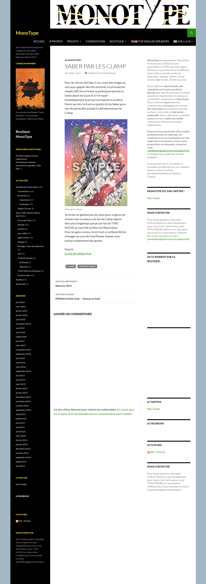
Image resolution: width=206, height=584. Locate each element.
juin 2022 (20, 302)
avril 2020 (20, 319)
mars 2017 (21, 345)
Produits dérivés (25, 258)
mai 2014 (20, 427)
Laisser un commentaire (102, 73)
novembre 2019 (23, 323)
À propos (56, 41)
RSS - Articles (156, 451)
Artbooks (23, 262)
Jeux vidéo (22, 233)
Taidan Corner (24, 208)
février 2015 (21, 388)
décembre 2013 (23, 448)
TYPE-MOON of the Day (29, 271)
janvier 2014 (22, 444)
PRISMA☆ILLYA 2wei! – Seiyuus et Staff (96, 296)
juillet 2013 (21, 461)
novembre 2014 (23, 401)
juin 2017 (20, 341)
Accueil (39, 41)
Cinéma (21, 229)
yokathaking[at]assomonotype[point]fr (168, 239)
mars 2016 (21, 367)
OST (20, 253)
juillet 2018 (21, 336)
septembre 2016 (23, 354)
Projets (73, 41)
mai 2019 (20, 328)
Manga (21, 242)
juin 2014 (20, 423)
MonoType (27, 33)
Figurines (23, 266)
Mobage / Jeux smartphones (31, 246)
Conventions (95, 41)
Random (20, 279)
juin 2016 (20, 358)
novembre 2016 (23, 349)
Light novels (23, 237)
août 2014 (20, 414)
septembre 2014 (23, 410)
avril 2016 (20, 362)
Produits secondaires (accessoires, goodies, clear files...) (28, 165)
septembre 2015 (23, 371)
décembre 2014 (23, 397)
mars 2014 (21, 435)
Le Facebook (155, 423)
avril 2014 (20, 431)
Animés (21, 224)
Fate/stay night (88, 266)
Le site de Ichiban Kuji (78, 253)
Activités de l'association (27, 187)
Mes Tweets (153, 198)
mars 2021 (21, 306)
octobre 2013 (22, 453)
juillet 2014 (21, 418)
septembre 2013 (23, 457)
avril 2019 (20, 332)
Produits (22, 195)
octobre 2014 (22, 405)
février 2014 (21, 440)
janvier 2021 (22, 315)
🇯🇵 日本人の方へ (183, 41)
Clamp (71, 266)
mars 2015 (21, 384)
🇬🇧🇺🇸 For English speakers (150, 41)
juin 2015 (20, 375)
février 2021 (21, 311)
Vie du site (20, 284)
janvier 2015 (22, 392)
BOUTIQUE (117, 41)
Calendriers (24, 200)
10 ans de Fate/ (73, 60)
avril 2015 (20, 379)
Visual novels (24, 275)
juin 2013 (20, 466)
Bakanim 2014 (96, 283)
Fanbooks (24, 204)
